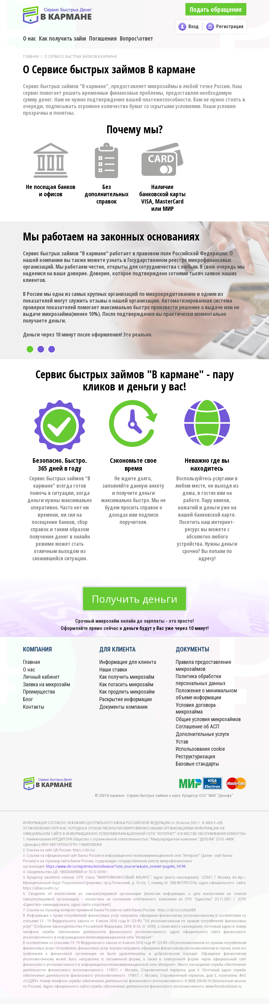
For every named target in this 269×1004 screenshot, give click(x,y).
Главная (31, 56)
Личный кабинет (41, 678)
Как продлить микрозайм (127, 693)
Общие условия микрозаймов (193, 722)
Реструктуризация (196, 762)
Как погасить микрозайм (126, 685)
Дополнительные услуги (203, 740)
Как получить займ (62, 38)
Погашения (103, 38)
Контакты (34, 707)
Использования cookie (201, 755)
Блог (28, 700)
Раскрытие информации (126, 700)
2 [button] (41, 349)
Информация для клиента (128, 664)
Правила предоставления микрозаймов (204, 667)
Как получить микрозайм (127, 678)
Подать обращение (215, 9)
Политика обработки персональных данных (201, 681)
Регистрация (229, 26)
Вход (193, 26)
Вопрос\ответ (136, 38)
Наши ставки (113, 671)
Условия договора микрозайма (196, 708)
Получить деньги (134, 599)
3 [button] (52, 349)
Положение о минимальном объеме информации (207, 694)
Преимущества (40, 693)
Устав (182, 748)
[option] (134, 290)
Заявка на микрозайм (47, 685)
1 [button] (30, 349)
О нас (29, 38)
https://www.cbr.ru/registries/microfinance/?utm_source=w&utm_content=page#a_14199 (115, 872)
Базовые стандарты (198, 770)
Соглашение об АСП (198, 733)
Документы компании (123, 707)
